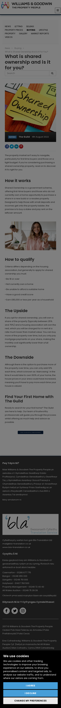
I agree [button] (30, 685)
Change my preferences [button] (30, 700)
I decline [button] (30, 693)
